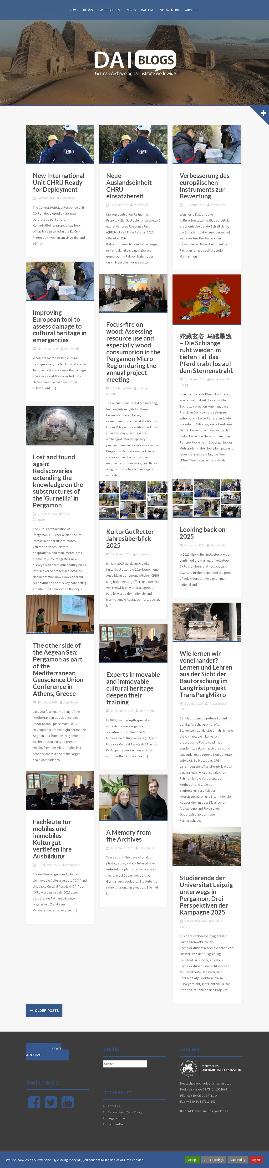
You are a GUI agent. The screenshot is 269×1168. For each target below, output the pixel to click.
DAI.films (148, 10)
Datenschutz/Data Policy (125, 1112)
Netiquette (115, 1124)
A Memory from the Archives (134, 837)
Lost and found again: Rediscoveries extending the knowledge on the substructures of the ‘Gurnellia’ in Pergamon (58, 482)
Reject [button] (256, 1160)
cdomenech (68, 199)
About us (192, 10)
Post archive (43, 1052)
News (74, 10)
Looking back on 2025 (203, 534)
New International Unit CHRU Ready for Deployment (59, 183)
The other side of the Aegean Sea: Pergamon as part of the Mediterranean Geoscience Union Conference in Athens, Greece (58, 671)
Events (131, 10)
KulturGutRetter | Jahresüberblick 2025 (132, 539)
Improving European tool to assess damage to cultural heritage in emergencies (60, 327)
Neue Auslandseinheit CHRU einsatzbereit (129, 187)
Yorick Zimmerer (73, 515)
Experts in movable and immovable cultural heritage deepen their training (133, 689)
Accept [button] (192, 1160)
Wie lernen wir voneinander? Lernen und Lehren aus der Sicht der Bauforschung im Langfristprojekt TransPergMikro (206, 675)
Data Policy (237, 1160)
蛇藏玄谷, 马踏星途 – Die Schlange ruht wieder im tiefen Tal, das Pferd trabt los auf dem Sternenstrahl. (207, 355)
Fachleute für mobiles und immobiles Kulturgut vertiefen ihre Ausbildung (61, 836)
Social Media (170, 10)
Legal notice (116, 1118)
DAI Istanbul (146, 849)
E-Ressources (109, 10)
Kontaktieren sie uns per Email (204, 1111)
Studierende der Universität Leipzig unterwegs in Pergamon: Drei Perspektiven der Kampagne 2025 (206, 896)
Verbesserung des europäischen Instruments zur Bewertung (205, 187)
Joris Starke (70, 704)
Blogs (88, 10)
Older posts (46, 1011)
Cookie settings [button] (213, 1160)
